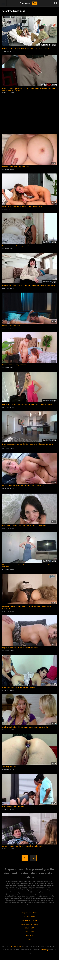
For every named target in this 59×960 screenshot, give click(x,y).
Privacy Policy (29, 932)
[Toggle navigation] (3, 3)
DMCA (29, 939)
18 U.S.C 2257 (29, 928)
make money (44, 950)
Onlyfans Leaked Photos (29, 913)
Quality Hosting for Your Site (29, 924)
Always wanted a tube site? (29, 920)
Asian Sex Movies (29, 916)
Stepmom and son (15, 946)
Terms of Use (29, 935)
